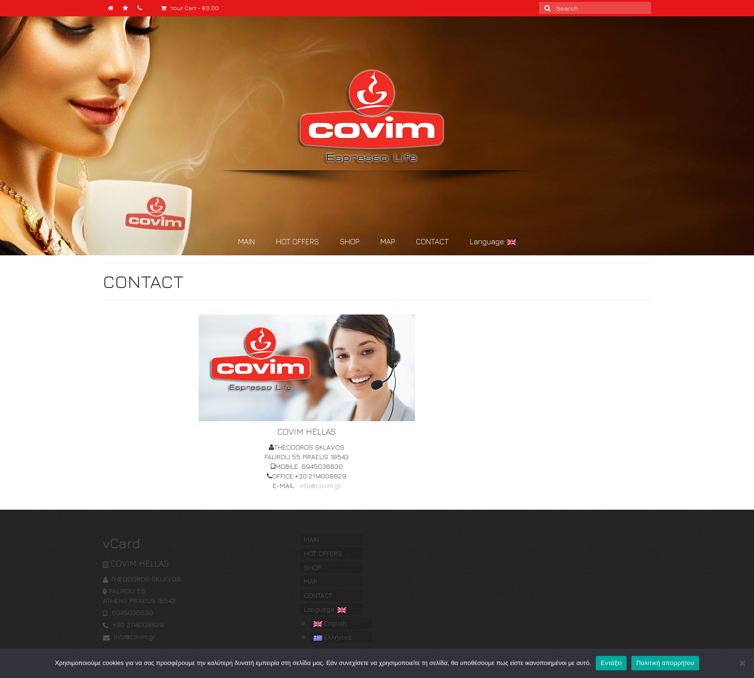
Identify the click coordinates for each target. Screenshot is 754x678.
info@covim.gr (319, 485)
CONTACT (432, 241)
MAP (387, 241)
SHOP (349, 241)
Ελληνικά (333, 637)
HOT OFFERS (297, 241)
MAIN (246, 241)
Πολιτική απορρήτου (665, 662)
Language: (493, 241)
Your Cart (190, 8)
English (330, 623)
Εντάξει (611, 662)
